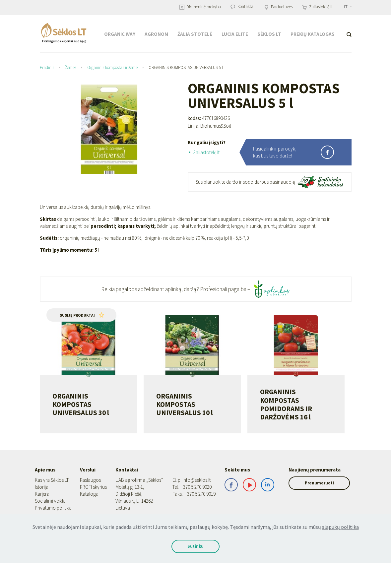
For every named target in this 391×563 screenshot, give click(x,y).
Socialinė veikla (50, 501)
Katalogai (88, 494)
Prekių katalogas (313, 34)
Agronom (156, 34)
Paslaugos (88, 480)
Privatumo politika (53, 508)
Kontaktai (242, 6)
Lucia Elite (235, 34)
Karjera (42, 494)
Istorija (41, 487)
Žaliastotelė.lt (317, 7)
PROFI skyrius (91, 487)
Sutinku (195, 546)
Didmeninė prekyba (200, 7)
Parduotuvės (278, 7)
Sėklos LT (269, 34)
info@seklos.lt (190, 480)
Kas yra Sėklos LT (52, 480)
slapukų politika (340, 527)
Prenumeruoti (315, 483)
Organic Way (119, 34)
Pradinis (47, 67)
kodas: (194, 118)
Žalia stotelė (194, 34)
